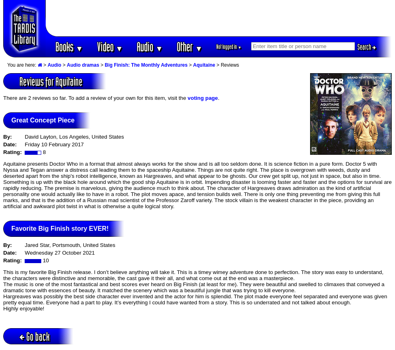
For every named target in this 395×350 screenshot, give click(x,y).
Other (190, 47)
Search (366, 46)
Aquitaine (204, 65)
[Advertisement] (219, 18)
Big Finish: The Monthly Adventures (146, 65)
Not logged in (229, 46)
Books (69, 47)
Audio (150, 47)
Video (110, 47)
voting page (203, 98)
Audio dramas (83, 65)
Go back (34, 336)
